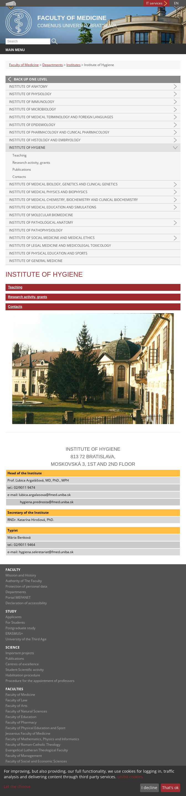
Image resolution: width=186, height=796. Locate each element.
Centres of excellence (22, 664)
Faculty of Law (16, 700)
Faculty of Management (24, 755)
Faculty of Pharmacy (21, 722)
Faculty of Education (21, 716)
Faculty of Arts (16, 705)
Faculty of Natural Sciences (26, 711)
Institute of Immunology (31, 101)
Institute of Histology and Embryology (45, 140)
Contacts (19, 176)
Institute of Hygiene (27, 147)
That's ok (170, 787)
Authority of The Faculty (24, 580)
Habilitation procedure (23, 675)
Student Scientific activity (25, 669)
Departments (52, 64)
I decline (149, 787)
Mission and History (21, 575)
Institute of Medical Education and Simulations (52, 207)
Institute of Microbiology (32, 109)
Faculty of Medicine (24, 64)
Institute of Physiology (30, 94)
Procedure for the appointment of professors (40, 680)
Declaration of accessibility (26, 603)
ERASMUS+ (14, 633)
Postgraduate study (20, 628)
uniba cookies (130, 776)
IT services (154, 3)
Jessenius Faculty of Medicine (28, 733)
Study (11, 611)
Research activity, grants (31, 162)
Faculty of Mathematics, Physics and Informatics (42, 739)
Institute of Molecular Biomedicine (41, 215)
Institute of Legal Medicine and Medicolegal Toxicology (60, 245)
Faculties (14, 689)
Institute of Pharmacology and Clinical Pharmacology (59, 132)
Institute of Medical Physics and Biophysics (48, 192)
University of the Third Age (26, 639)
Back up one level (30, 79)
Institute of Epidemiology (32, 124)
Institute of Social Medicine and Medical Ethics (52, 237)
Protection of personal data (26, 586)
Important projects (20, 653)
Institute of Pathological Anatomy (41, 222)
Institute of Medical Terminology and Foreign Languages (61, 117)
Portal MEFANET (18, 597)
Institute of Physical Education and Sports (48, 253)
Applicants (14, 616)
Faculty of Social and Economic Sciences (36, 761)
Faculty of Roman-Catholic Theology (33, 744)
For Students (15, 622)
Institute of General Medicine (36, 260)
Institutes (73, 64)
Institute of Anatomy (28, 86)
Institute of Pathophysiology (36, 230)
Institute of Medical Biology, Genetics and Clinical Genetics (63, 184)
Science (13, 647)
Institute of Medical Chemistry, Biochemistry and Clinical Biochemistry (73, 199)
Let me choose (17, 786)
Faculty (13, 569)
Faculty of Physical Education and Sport (35, 728)
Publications (21, 169)
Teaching (19, 155)
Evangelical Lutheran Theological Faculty (37, 750)
